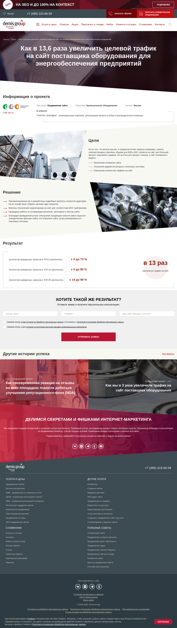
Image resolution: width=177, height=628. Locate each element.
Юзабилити (92, 484)
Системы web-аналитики (98, 567)
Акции (75, 24)
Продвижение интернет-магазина (102, 537)
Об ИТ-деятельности (88, 597)
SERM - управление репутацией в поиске (24, 497)
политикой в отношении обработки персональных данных (100, 322)
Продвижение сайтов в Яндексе (101, 550)
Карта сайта (88, 600)
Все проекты (168, 354)
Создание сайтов (94, 488)
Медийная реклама (95, 493)
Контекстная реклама (15, 488)
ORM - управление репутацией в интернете (25, 501)
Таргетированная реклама (17, 514)
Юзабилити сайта (95, 558)
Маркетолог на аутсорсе (98, 505)
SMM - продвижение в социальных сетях (24, 493)
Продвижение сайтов (15, 484)
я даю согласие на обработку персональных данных (42, 322)
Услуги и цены (49, 24)
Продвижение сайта (57, 105)
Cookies (31, 619)
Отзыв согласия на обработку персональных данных (88, 612)
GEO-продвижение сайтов (17, 522)
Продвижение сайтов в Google (100, 554)
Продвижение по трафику (98, 501)
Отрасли (64, 24)
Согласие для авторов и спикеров (88, 594)
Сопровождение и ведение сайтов (102, 522)
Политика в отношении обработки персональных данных (95, 609)
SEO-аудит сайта (94, 497)
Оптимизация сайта (96, 533)
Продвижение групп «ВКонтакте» (102, 541)
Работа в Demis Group (15, 541)
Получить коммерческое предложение (154, 13)
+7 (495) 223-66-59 (39, 13)
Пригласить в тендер (92, 24)
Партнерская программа (16, 558)
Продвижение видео (96, 546)
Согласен (163, 622)
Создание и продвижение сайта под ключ (105, 518)
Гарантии (10, 562)
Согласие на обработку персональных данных (48, 609)
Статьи (9, 550)
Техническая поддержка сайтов (19, 505)
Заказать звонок (120, 14)
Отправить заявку (88, 337)
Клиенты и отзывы (126, 24)
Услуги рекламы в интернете (100, 514)
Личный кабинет (13, 546)
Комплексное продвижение (18, 509)
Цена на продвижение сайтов (100, 562)
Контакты (160, 24)
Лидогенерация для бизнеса (99, 509)
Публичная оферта (14, 554)
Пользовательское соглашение (135, 609)
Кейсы (110, 24)
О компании (145, 24)
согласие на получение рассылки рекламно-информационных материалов (56, 327)
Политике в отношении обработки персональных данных (59, 624)
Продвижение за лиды (15, 518)
